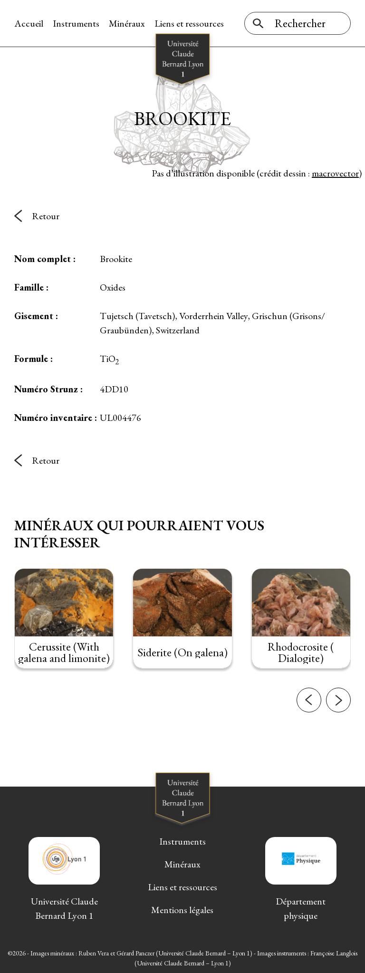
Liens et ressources (189, 23)
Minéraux (127, 23)
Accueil (28, 23)
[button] (309, 726)
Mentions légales (182, 910)
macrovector (335, 173)
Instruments (76, 23)
